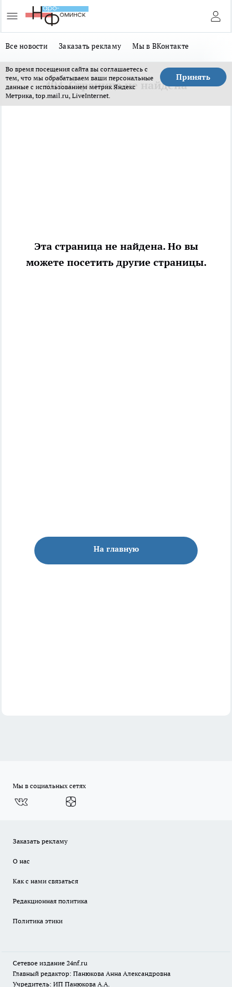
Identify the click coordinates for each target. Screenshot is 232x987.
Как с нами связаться (45, 881)
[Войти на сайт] (215, 16)
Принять (193, 77)
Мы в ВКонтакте (160, 46)
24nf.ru (76, 963)
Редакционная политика (50, 901)
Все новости (27, 46)
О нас (21, 861)
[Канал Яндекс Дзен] (71, 802)
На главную (116, 549)
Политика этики (38, 921)
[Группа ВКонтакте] (21, 802)
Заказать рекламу (90, 46)
